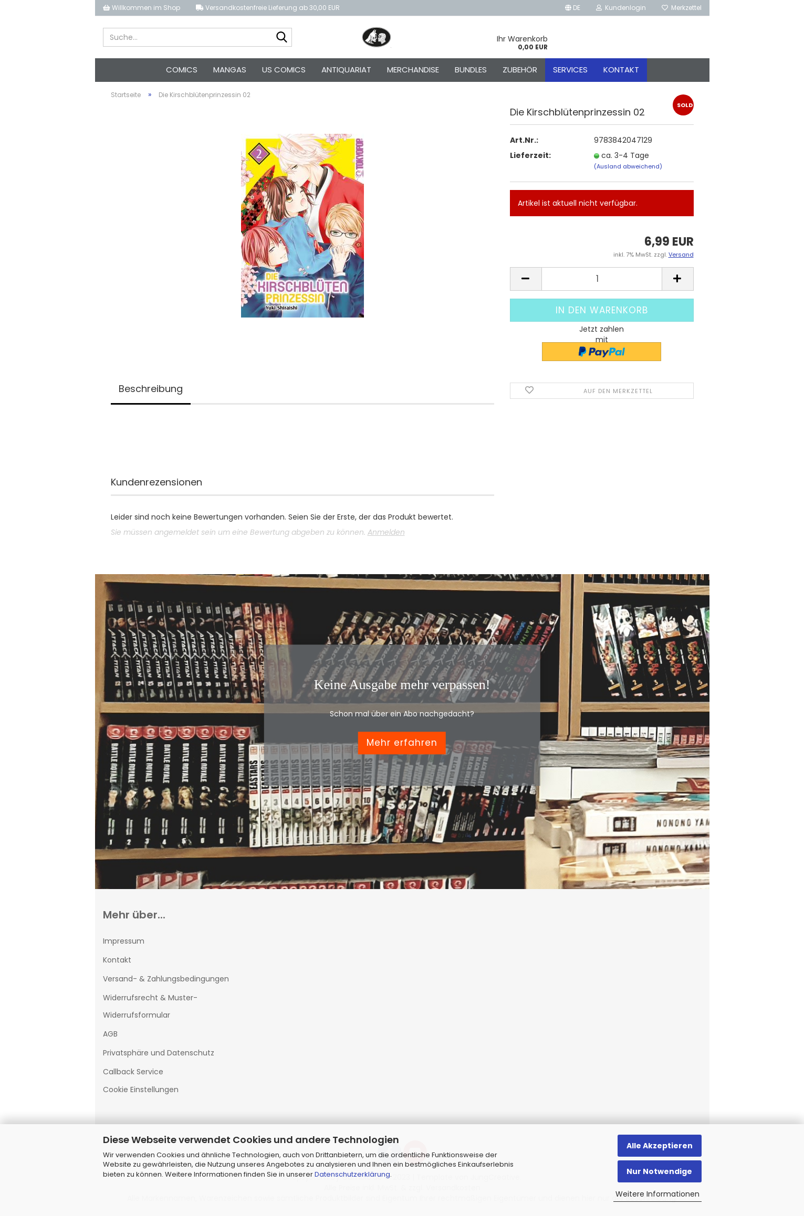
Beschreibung (151, 388)
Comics (181, 69)
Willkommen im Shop (141, 7)
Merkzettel (682, 7)
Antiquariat (346, 69)
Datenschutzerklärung (352, 1174)
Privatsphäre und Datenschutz (158, 1053)
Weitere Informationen (657, 1194)
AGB (110, 1034)
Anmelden (386, 532)
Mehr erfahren (402, 743)
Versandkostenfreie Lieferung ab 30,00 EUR (268, 7)
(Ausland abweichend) (628, 166)
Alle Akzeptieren (660, 1145)
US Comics (284, 69)
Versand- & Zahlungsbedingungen (166, 979)
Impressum (123, 941)
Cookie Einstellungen (141, 1089)
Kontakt (621, 69)
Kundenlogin (621, 7)
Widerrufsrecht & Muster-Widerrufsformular (150, 1006)
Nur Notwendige (659, 1171)
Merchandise (413, 69)
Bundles (471, 69)
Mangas (229, 69)
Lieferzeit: (530, 155)
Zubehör (520, 69)
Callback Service (133, 1071)
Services (570, 69)
